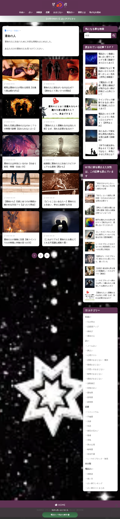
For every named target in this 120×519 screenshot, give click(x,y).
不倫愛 (90, 418)
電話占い (70, 12)
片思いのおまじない (95, 371)
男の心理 (91, 447)
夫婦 (89, 423)
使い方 (90, 481)
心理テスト (92, 357)
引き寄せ (91, 324)
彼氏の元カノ (93, 432)
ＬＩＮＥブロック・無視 (97, 461)
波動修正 (91, 385)
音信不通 (91, 456)
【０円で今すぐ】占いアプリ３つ (60, 19)
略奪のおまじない (94, 376)
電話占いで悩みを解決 (60, 515)
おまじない (58, 12)
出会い (22, 12)
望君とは (82, 12)
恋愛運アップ (93, 328)
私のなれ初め (95, 12)
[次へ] (47, 255)
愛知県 (90, 394)
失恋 (89, 428)
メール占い (92, 348)
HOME (60, 506)
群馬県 (90, 399)
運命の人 (91, 338)
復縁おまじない (94, 366)
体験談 (39, 12)
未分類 (88, 465)
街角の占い (92, 390)
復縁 (89, 437)
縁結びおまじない (94, 380)
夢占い (90, 352)
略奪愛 (90, 451)
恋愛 (48, 12)
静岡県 (90, 404)
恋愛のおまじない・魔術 (97, 362)
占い (30, 12)
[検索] (113, 35)
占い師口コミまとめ (95, 490)
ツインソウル (93, 414)
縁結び (90, 333)
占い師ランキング (94, 485)
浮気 (89, 442)
